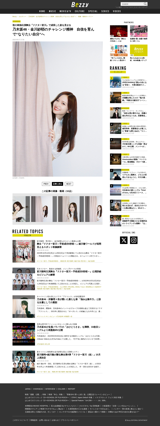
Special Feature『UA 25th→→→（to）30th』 (89, 400)
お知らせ (55, 420)
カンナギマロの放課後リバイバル (72, 412)
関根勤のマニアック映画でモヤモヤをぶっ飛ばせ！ (45, 409)
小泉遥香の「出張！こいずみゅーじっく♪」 (119, 406)
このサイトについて (20, 420)
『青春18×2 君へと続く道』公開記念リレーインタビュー (87, 394)
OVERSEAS (38, 389)
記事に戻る (57, 184)
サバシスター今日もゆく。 (100, 409)
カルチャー (22, 16)
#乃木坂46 (59, 316)
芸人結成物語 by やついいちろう (64, 406)
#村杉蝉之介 (90, 287)
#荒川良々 (83, 261)
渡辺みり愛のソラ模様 (97, 412)
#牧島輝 (39, 289)
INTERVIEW (50, 389)
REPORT (71, 389)
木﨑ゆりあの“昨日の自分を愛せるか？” (123, 412)
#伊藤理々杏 (68, 316)
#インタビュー (51, 316)
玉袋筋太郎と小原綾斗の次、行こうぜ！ (40, 412)
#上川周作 (63, 287)
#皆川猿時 (69, 261)
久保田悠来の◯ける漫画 (77, 409)
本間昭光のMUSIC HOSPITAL (36, 406)
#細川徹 (53, 289)
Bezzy (14, 16)
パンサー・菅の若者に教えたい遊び (127, 409)
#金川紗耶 (91, 261)
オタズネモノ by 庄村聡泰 (89, 406)
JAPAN (27, 389)
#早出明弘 (71, 287)
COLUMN (61, 389)
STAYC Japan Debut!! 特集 (81, 397)
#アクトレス (41, 316)
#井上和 (47, 344)
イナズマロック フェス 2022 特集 (108, 397)
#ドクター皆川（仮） (44, 372)
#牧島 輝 (63, 261)
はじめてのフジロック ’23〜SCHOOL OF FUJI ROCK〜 (47, 397)
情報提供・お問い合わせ (40, 420)
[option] (44, 209)
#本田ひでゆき (80, 287)
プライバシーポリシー (69, 420)
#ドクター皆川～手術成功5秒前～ (48, 261)
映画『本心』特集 (56, 394)
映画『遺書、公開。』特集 (35, 394)
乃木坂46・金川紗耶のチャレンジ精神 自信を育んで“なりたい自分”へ (52, 16)
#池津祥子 (97, 287)
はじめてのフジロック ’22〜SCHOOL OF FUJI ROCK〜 (47, 400)
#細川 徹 (77, 261)
